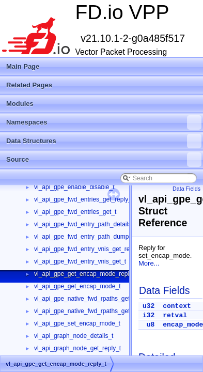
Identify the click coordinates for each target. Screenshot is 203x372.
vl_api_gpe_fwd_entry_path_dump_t (84, 236)
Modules (20, 103)
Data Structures (103, 141)
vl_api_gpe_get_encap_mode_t (77, 286)
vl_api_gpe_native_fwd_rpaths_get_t (84, 311)
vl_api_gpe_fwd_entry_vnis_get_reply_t (88, 249)
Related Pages (29, 85)
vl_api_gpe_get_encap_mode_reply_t (85, 273)
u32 (148, 306)
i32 (148, 315)
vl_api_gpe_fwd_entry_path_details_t (85, 224)
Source (103, 159)
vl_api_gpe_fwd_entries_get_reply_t (83, 199)
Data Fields (186, 188)
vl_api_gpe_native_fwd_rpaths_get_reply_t (93, 298)
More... (148, 263)
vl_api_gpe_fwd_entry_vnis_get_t (80, 261)
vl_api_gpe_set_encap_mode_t (77, 323)
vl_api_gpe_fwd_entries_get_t (75, 211)
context (177, 306)
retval (175, 315)
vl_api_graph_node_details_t (73, 335)
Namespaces (103, 122)
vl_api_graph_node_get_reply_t (77, 348)
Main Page (22, 66)
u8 (151, 325)
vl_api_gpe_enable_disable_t (74, 187)
